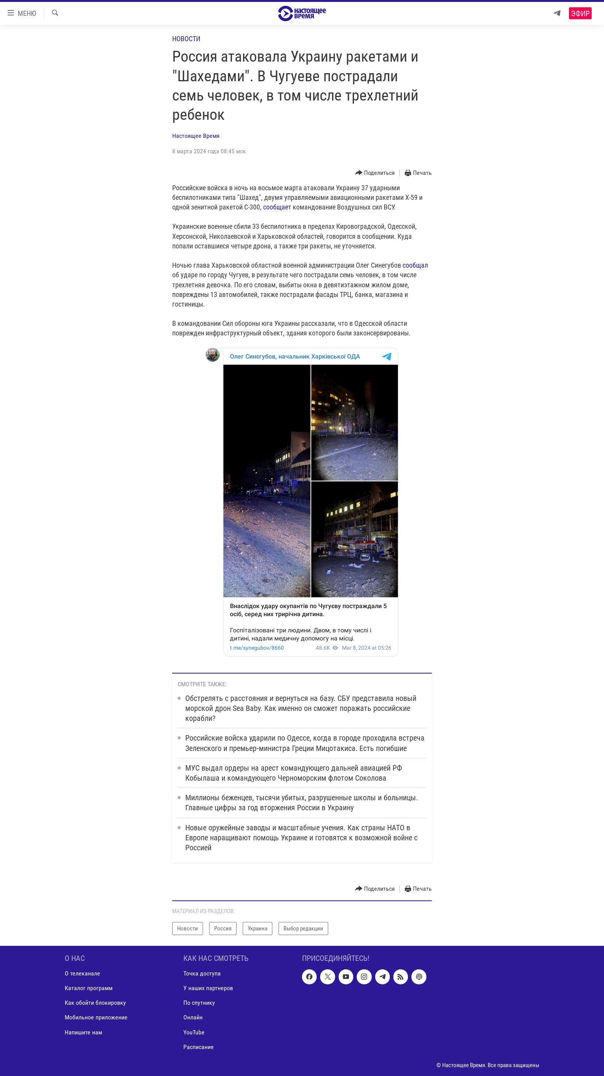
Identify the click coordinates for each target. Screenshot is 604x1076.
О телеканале (82, 973)
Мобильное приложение (96, 1017)
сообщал (415, 265)
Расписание (198, 1047)
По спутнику (199, 1003)
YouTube (194, 1032)
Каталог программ (88, 988)
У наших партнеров (208, 988)
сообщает (277, 207)
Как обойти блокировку (95, 1003)
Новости (186, 39)
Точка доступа (202, 973)
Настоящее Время (196, 135)
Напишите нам (83, 1032)
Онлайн (193, 1017)
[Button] (375, 173)
